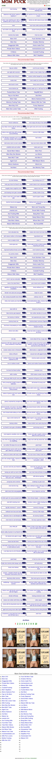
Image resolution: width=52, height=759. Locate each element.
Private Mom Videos (8, 683)
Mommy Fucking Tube (27, 694)
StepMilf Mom (25, 687)
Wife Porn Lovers (7, 736)
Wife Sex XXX (6, 740)
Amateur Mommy (26, 679)
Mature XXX (24, 738)
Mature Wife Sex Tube (27, 703)
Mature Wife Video (26, 685)
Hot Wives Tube (7, 729)
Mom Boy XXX (6, 698)
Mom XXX (5, 676)
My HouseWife (25, 727)
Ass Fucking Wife (7, 720)
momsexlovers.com (27, 683)
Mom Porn (24, 701)
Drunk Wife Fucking (27, 718)
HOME (4, 5)
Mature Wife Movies (8, 727)
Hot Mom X (24, 707)
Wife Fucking (6, 703)
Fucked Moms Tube (27, 690)
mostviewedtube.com (8, 733)
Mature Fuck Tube (7, 731)
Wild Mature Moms (26, 709)
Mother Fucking (6, 738)
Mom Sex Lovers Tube (9, 701)
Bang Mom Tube (26, 720)
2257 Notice (27, 758)
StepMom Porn (25, 733)
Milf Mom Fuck (25, 731)
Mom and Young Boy (27, 716)
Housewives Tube (26, 729)
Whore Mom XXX (26, 725)
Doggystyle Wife (7, 681)
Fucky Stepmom (26, 696)
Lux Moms (24, 705)
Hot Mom (4, 714)
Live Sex (47, 5)
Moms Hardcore (7, 712)
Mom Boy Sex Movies (8, 705)
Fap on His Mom (7, 694)
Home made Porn (26, 681)
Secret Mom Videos (27, 698)
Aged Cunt (5, 709)
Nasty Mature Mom (26, 722)
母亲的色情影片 (34, 758)
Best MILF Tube (7, 707)
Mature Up (5, 716)
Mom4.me (24, 712)
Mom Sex (5, 679)
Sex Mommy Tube (26, 714)
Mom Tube (5, 696)
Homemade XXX (26, 736)
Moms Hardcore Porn (8, 692)
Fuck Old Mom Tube (27, 676)
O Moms (4, 685)
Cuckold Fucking (7, 687)
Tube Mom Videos (7, 725)
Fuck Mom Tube (7, 722)
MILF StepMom (6, 690)
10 (36, 624)
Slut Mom (24, 692)
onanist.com (5, 718)
